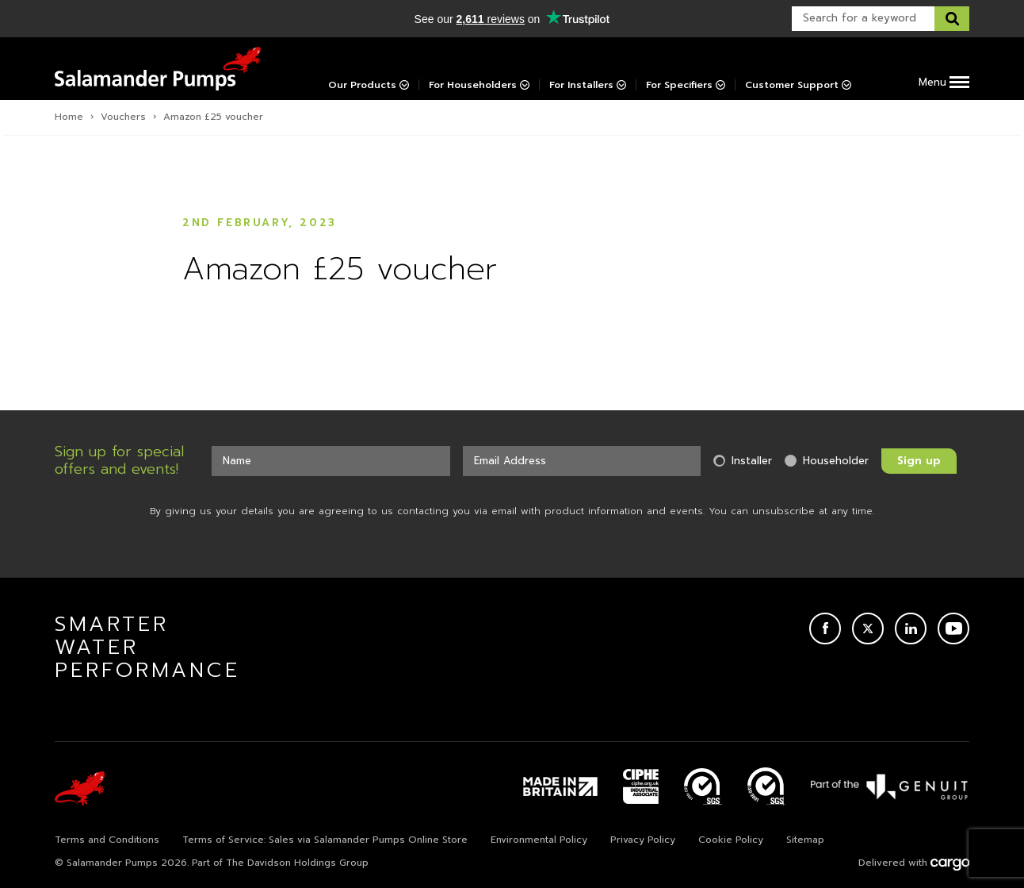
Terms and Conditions (107, 839)
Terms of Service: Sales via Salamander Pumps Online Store (325, 839)
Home (69, 117)
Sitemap (805, 839)
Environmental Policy (539, 839)
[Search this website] (951, 18)
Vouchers (123, 117)
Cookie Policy (730, 839)
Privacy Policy (642, 839)
